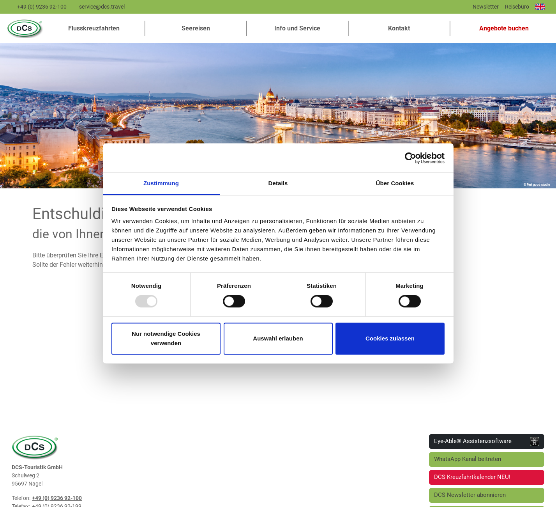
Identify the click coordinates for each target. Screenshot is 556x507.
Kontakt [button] (399, 28)
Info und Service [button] (297, 28)
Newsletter (486, 7)
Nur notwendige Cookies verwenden (166, 338)
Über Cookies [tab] (395, 183)
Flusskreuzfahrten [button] (94, 28)
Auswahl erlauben (278, 338)
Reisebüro (517, 7)
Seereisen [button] (196, 28)
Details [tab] (278, 183)
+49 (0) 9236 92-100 (42, 7)
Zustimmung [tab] (161, 183)
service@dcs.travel (102, 7)
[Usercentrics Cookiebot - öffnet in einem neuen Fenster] (410, 158)
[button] (500, 28)
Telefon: (21, 498)
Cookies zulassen (390, 338)
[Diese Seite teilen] (464, 8)
